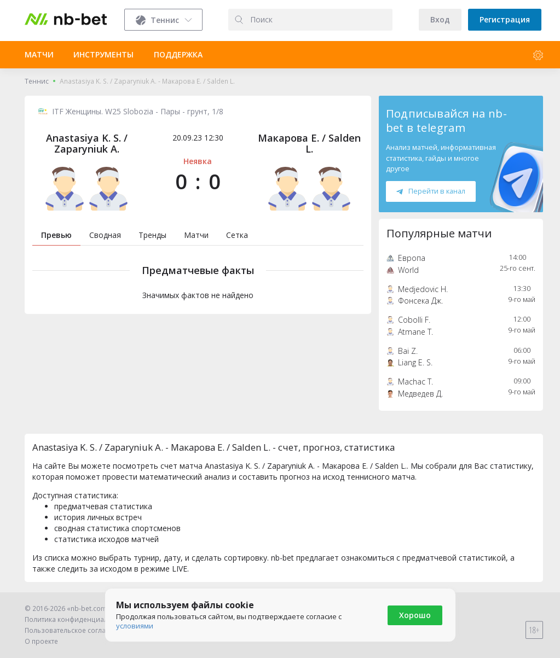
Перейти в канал (430, 191)
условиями (134, 626)
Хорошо (415, 615)
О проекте (41, 641)
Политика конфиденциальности (78, 619)
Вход (440, 19)
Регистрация (505, 19)
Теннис (37, 81)
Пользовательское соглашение (76, 630)
